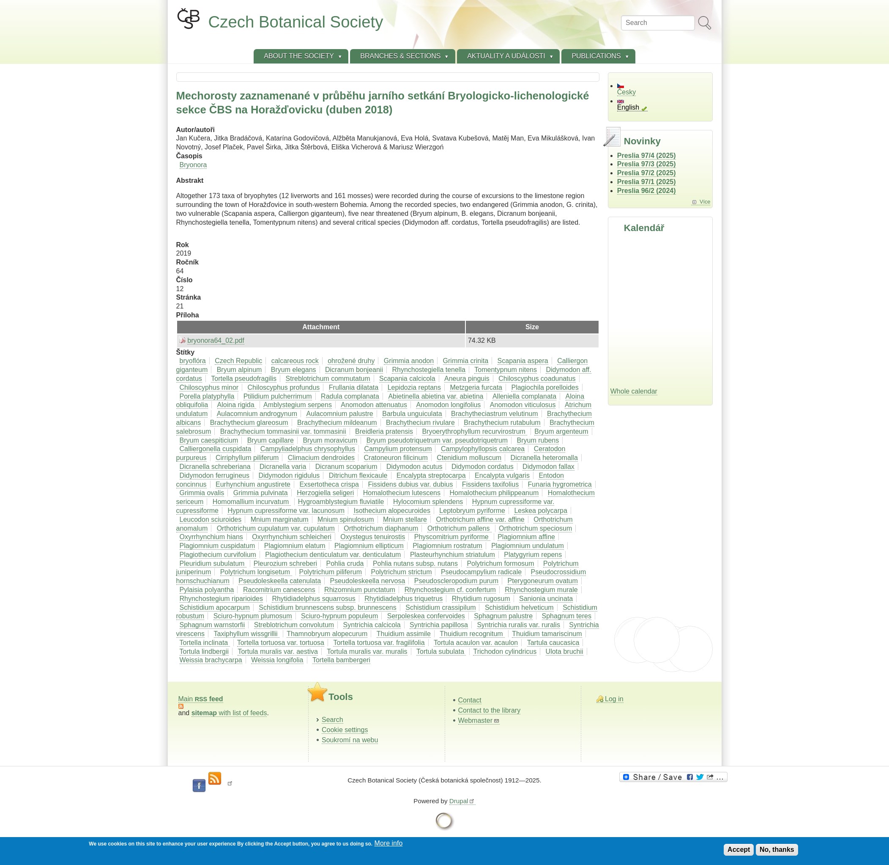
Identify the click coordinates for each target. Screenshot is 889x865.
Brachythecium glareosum (249, 422)
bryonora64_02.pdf (215, 340)
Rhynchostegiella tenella (428, 369)
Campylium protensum (398, 448)
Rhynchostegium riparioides (221, 598)
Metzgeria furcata (476, 387)
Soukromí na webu (350, 740)
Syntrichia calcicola (372, 624)
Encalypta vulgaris (502, 475)
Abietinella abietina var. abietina (435, 396)
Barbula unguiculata (412, 413)
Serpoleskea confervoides (426, 616)
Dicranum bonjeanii (354, 369)
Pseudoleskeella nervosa (367, 580)
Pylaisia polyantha (207, 589)
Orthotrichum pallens (459, 528)
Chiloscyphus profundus (284, 387)
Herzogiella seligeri (325, 492)
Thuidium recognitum (472, 633)
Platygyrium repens (533, 554)
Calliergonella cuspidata (216, 448)
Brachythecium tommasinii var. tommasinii (283, 431)
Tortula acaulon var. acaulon (476, 642)
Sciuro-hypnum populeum (339, 616)
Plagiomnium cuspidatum (217, 545)
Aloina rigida (237, 404)
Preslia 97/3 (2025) (646, 164)
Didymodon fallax (548, 466)
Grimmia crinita (466, 360)
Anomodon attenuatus (374, 404)
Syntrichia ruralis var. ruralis (518, 624)
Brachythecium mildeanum (337, 422)
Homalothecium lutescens (401, 492)
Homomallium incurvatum (252, 501)
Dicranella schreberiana (215, 466)
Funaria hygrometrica (560, 484)
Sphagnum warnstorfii (212, 624)
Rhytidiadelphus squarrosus (313, 598)
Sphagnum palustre (503, 616)
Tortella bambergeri (341, 660)
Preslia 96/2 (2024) (646, 190)
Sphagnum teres (566, 616)
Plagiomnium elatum (295, 545)
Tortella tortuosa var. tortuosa (280, 642)
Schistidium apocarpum (215, 607)
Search (332, 719)
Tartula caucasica (553, 642)
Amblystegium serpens (297, 404)
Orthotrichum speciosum (535, 528)
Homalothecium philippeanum (494, 492)
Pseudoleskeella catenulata (279, 580)
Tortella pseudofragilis (243, 378)
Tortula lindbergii (204, 651)
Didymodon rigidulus (289, 475)
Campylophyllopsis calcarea (483, 448)
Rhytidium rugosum (481, 598)
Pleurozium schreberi (285, 563)
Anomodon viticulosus (523, 404)
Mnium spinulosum (345, 519)
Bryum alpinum (239, 369)
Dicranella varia (283, 466)
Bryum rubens (538, 440)
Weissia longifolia (277, 660)
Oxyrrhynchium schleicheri (291, 536)
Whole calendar (633, 391)
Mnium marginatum (280, 519)
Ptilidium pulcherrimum (277, 396)
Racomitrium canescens (279, 589)
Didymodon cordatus (482, 466)
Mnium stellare (405, 519)
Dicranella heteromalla (544, 457)
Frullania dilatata (353, 387)
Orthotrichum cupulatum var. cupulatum (276, 528)
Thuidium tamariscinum (547, 633)
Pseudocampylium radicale (481, 572)
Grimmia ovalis (202, 492)
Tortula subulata (441, 651)
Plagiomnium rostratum (447, 545)
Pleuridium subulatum (213, 563)
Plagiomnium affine (526, 536)
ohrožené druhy (351, 360)
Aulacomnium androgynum (257, 413)
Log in (614, 698)
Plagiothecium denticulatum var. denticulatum (333, 554)
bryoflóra (193, 360)
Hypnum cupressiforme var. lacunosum (286, 510)
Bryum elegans (293, 369)
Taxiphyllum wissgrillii (247, 633)
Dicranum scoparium (346, 466)
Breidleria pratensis (384, 431)
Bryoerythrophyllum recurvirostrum (474, 431)
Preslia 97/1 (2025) (646, 181)
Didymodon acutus (414, 466)
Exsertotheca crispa (329, 484)
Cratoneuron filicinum (396, 457)
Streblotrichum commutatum (328, 378)
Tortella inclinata (205, 642)
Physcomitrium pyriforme (452, 536)
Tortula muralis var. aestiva (277, 651)
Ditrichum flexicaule (358, 475)
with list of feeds (229, 712)
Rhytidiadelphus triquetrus (403, 598)
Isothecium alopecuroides (391, 510)
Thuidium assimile (404, 633)
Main (200, 698)
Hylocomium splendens (428, 501)
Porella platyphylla (207, 396)
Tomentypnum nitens (505, 369)
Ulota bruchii (564, 651)
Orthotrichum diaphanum (381, 528)
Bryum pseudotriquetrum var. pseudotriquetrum (437, 440)
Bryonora (193, 164)
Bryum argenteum (561, 431)
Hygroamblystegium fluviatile (341, 501)
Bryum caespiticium (209, 440)
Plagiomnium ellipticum (369, 545)
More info (389, 843)
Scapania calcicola (407, 378)
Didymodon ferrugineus (214, 475)
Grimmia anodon (409, 360)
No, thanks (777, 849)
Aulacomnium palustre (339, 413)
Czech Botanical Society (295, 22)
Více (705, 201)
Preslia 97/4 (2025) (646, 155)
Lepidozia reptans (414, 387)
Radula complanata (350, 396)
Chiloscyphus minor (209, 387)
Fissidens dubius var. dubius (410, 484)
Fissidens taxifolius (490, 484)
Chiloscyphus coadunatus (536, 378)
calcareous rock (295, 360)
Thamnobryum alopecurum (327, 633)
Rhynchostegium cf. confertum (450, 589)
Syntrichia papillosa (439, 624)
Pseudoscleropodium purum (456, 580)
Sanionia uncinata (546, 598)
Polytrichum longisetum (256, 572)
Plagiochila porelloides (544, 387)
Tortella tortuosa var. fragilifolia (378, 642)
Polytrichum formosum (500, 563)
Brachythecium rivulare (420, 422)
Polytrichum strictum (401, 572)
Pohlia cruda (345, 563)
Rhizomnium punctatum (359, 589)
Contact (469, 700)
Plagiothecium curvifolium (218, 554)
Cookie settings (345, 729)
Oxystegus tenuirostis (372, 536)
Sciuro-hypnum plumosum (252, 616)
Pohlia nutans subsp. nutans (415, 563)
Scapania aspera (523, 360)
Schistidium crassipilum (440, 607)
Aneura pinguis (467, 378)
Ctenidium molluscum (469, 457)
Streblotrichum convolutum (294, 624)
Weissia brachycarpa (211, 660)
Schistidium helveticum (519, 607)
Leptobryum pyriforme (472, 510)
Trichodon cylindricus (504, 651)
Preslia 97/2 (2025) (646, 172)
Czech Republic (238, 360)
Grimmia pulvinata (260, 492)
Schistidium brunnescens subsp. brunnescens (328, 607)
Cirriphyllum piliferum (247, 457)
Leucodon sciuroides (211, 519)
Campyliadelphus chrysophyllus (307, 448)
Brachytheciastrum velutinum (494, 413)
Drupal (462, 800)
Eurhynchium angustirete (253, 484)
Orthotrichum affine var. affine (480, 519)
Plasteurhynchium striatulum (452, 554)
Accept (739, 849)
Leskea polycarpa (540, 510)
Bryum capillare (270, 440)
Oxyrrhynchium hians (211, 536)
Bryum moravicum (330, 440)
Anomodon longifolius (448, 404)
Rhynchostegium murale (541, 589)
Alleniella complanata (524, 396)
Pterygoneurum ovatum (543, 580)
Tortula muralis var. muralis (367, 651)
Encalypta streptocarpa (431, 475)
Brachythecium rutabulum (502, 422)
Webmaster (479, 720)
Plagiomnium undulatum (527, 545)
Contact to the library (489, 710)
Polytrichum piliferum (330, 572)
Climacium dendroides (321, 457)
